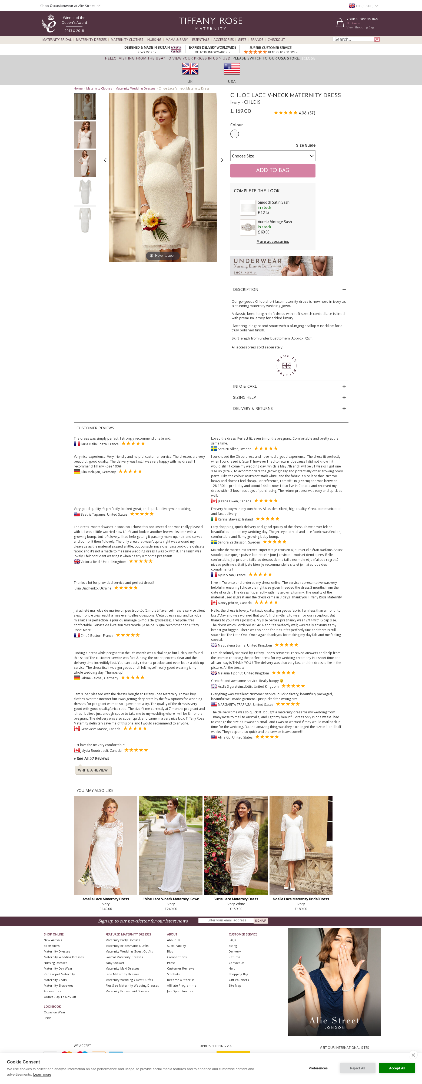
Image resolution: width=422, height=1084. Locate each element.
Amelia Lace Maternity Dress (105, 899)
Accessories (224, 39)
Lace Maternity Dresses (122, 974)
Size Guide (305, 145)
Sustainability (176, 946)
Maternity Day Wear (58, 968)
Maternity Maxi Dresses (122, 968)
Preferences (318, 1068)
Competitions (177, 957)
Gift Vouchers (239, 980)
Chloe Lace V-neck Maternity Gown (170, 899)
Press (171, 963)
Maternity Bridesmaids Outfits (126, 946)
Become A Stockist (180, 980)
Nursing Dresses (55, 963)
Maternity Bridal (57, 39)
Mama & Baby (177, 39)
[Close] (309, 58)
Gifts (242, 39)
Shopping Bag (238, 974)
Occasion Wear (54, 1012)
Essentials (200, 39)
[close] (413, 1054)
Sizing (233, 946)
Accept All (397, 1068)
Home (78, 88)
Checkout (276, 39)
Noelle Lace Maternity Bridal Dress (301, 899)
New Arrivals (53, 940)
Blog (170, 951)
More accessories (273, 241)
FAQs (232, 940)
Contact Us (236, 963)
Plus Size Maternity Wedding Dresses (132, 985)
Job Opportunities (180, 991)
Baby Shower (114, 963)
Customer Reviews (180, 968)
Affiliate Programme (181, 985)
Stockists (173, 974)
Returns (234, 957)
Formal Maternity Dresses (124, 957)
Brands (257, 39)
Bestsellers (51, 946)
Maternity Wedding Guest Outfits (129, 951)
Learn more (42, 1074)
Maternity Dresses (91, 39)
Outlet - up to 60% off (60, 997)
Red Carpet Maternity (59, 974)
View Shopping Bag (360, 27)
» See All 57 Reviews (91, 758)
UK (190, 81)
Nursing (154, 39)
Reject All (357, 1068)
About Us (173, 940)
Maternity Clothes (127, 39)
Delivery (235, 951)
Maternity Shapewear (59, 985)
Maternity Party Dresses (122, 940)
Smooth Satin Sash (274, 202)
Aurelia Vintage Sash (275, 221)
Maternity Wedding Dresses (135, 88)
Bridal (48, 1018)
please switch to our (266, 58)
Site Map (235, 985)
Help (232, 968)
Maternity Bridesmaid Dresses (127, 991)
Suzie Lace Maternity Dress (236, 899)
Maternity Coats (55, 980)
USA (232, 81)
